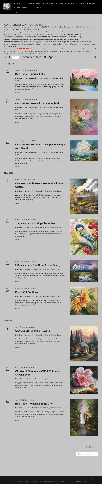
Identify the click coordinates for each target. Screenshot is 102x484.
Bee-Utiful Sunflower (27, 292)
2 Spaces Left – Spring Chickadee (35, 223)
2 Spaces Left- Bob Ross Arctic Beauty (38, 265)
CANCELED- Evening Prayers (32, 330)
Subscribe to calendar (85, 454)
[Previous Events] (5, 57)
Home (16, 3)
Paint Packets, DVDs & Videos (71, 3)
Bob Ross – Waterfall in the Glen (34, 403)
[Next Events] (9, 57)
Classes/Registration (31, 3)
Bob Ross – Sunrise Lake (30, 74)
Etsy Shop (91, 3)
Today (15, 57)
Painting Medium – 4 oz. (23, 8)
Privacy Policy (82, 481)
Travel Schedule (50, 3)
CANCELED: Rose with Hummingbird (37, 103)
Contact (37, 8)
